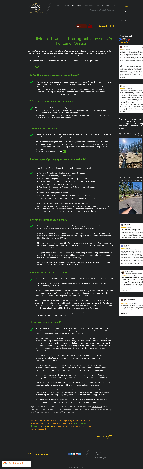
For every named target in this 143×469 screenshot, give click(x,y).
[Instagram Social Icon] (74, 454)
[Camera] (31, 67)
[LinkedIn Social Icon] (71, 454)
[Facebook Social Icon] (69, 454)
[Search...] (124, 12)
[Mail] (112, 26)
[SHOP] (81, 26)
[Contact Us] (103, 26)
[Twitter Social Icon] (79, 454)
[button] (65, 5)
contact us (97, 406)
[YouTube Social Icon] (77, 454)
